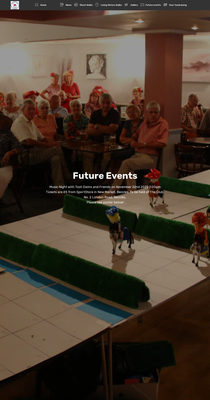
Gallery (131, 4)
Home (46, 4)
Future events (151, 4)
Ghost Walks (83, 4)
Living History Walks (108, 4)
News (65, 4)
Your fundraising (181, 4)
